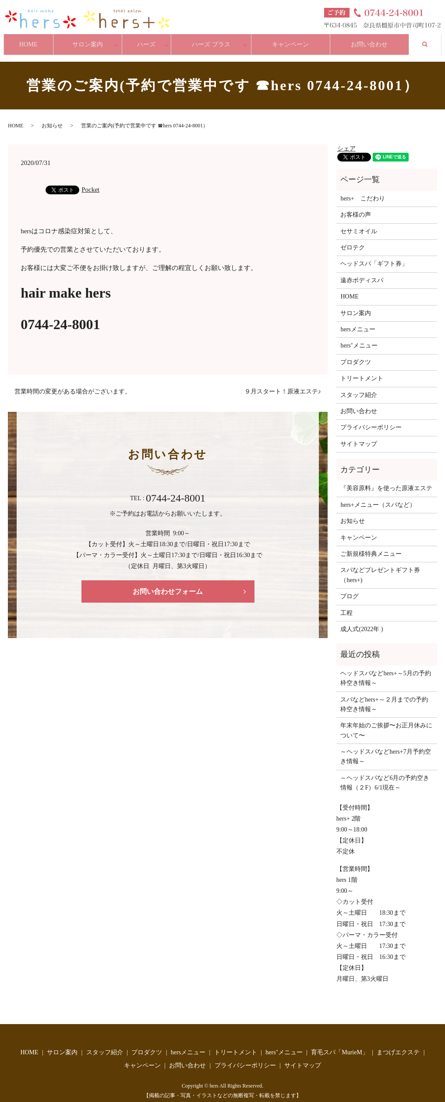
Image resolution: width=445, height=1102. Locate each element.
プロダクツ (355, 354)
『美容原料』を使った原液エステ (386, 480)
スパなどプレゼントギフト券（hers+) (380, 567)
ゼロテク (352, 239)
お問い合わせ (374, 40)
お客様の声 (355, 207)
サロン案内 (92, 40)
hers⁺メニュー (358, 337)
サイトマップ (358, 435)
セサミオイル (358, 223)
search (433, 39)
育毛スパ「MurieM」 (339, 1044)
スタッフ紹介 (358, 386)
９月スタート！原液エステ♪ (282, 383)
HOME (30, 40)
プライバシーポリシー (371, 419)
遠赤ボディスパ (361, 272)
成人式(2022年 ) (361, 621)
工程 (346, 604)
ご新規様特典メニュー (371, 546)
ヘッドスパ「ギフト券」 (374, 256)
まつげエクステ (398, 1044)
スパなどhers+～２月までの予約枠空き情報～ (383, 696)
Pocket (90, 181)
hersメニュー (357, 321)
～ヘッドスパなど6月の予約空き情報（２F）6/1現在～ (384, 774)
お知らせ (52, 118)
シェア (346, 140)
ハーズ (151, 40)
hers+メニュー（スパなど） (377, 496)
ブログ (349, 588)
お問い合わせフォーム (168, 583)
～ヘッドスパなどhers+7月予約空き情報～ (385, 749)
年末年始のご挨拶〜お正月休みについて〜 (386, 722)
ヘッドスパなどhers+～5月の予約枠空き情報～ (385, 670)
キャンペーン (293, 40)
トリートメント (361, 370)
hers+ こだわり (362, 190)
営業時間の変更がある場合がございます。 (72, 383)
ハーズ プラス (215, 40)
